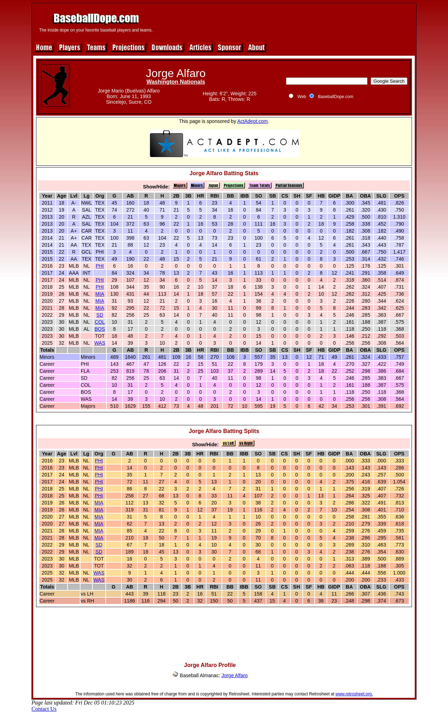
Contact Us (44, 709)
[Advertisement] (286, 21)
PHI (100, 266)
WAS (99, 343)
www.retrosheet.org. (354, 694)
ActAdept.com (252, 121)
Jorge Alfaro (235, 675)
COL (100, 322)
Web (302, 96)
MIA (100, 294)
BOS (99, 329)
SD (99, 315)
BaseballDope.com (335, 96)
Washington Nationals (175, 82)
